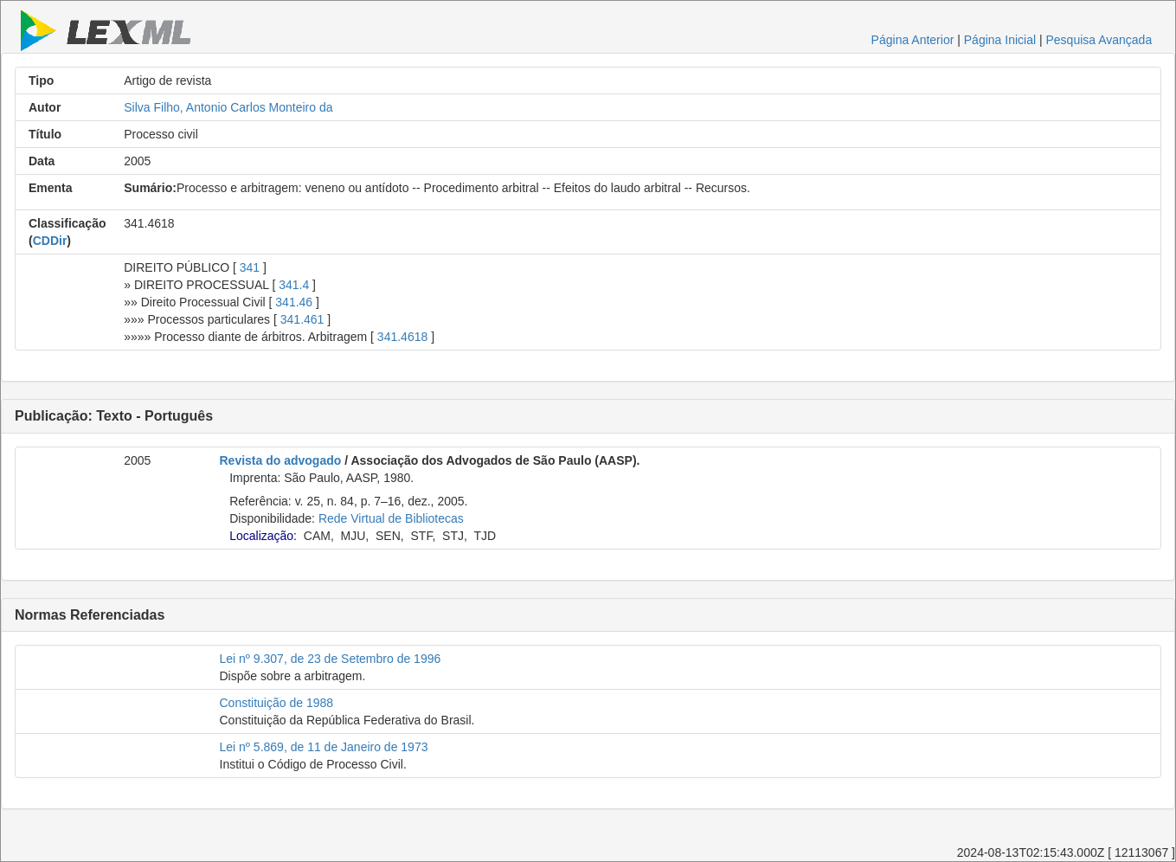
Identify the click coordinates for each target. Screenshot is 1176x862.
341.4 (294, 285)
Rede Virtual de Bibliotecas (391, 518)
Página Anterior (912, 40)
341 (250, 267)
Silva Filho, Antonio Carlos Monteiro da (228, 107)
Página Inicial (1000, 40)
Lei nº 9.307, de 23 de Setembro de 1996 (330, 659)
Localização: (263, 536)
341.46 (293, 302)
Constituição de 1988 (277, 703)
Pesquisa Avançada (1098, 40)
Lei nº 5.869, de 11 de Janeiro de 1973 (324, 747)
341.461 (302, 319)
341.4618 (402, 337)
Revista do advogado (281, 460)
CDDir (50, 241)
